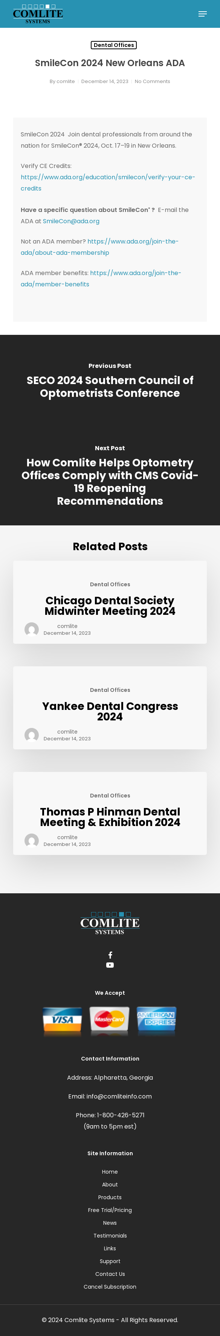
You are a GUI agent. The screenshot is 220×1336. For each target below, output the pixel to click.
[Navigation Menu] (203, 14)
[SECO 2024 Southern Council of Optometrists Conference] (110, 382)
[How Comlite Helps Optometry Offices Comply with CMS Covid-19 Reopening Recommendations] (110, 477)
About (110, 1184)
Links (110, 1248)
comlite (66, 81)
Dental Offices (114, 45)
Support (110, 1261)
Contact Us (110, 1274)
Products (110, 1197)
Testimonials (110, 1235)
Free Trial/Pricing (110, 1210)
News (110, 1223)
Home (110, 1172)
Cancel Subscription (110, 1287)
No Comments (152, 81)
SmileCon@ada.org (71, 221)
